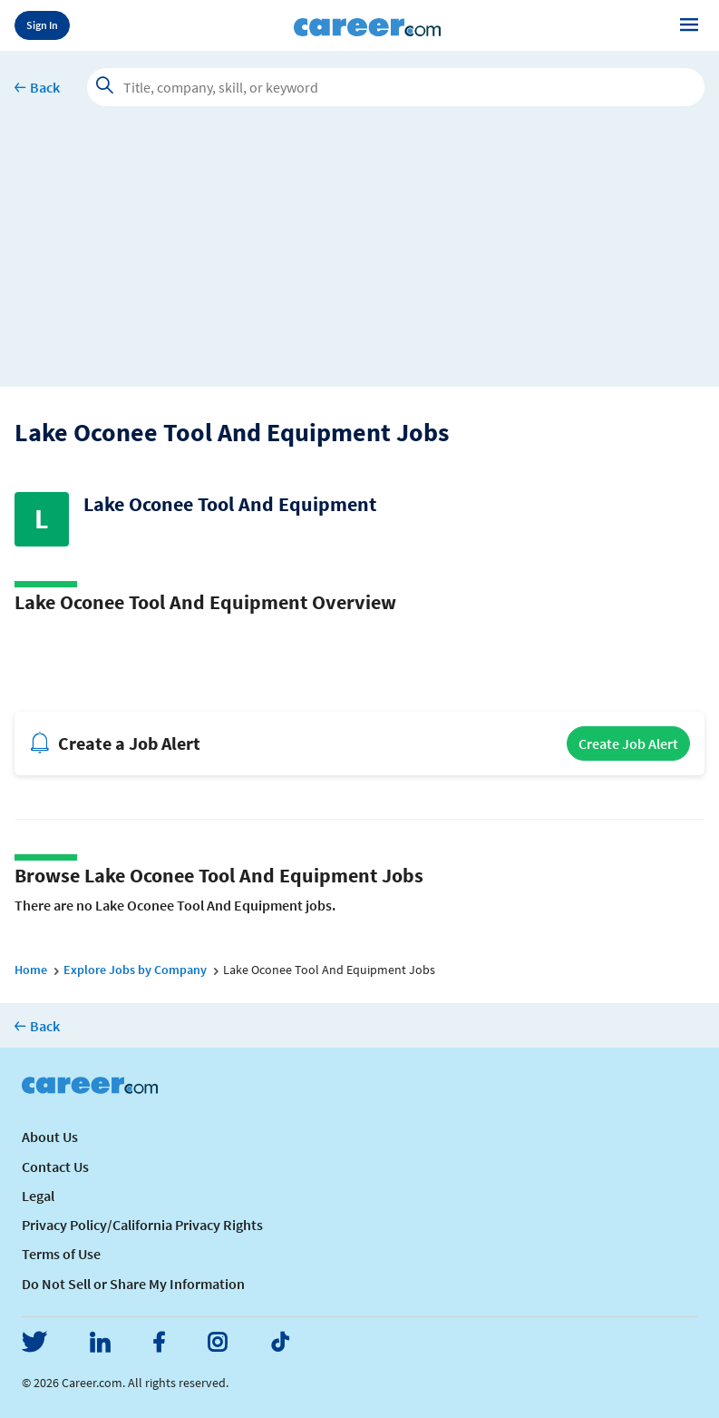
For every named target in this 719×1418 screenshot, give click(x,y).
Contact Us (55, 1166)
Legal (38, 1196)
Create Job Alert (628, 743)
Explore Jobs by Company (135, 969)
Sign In (42, 25)
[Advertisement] (359, 260)
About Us (50, 1137)
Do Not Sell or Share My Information (133, 1284)
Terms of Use (61, 1254)
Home (31, 969)
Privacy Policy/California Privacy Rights (142, 1225)
